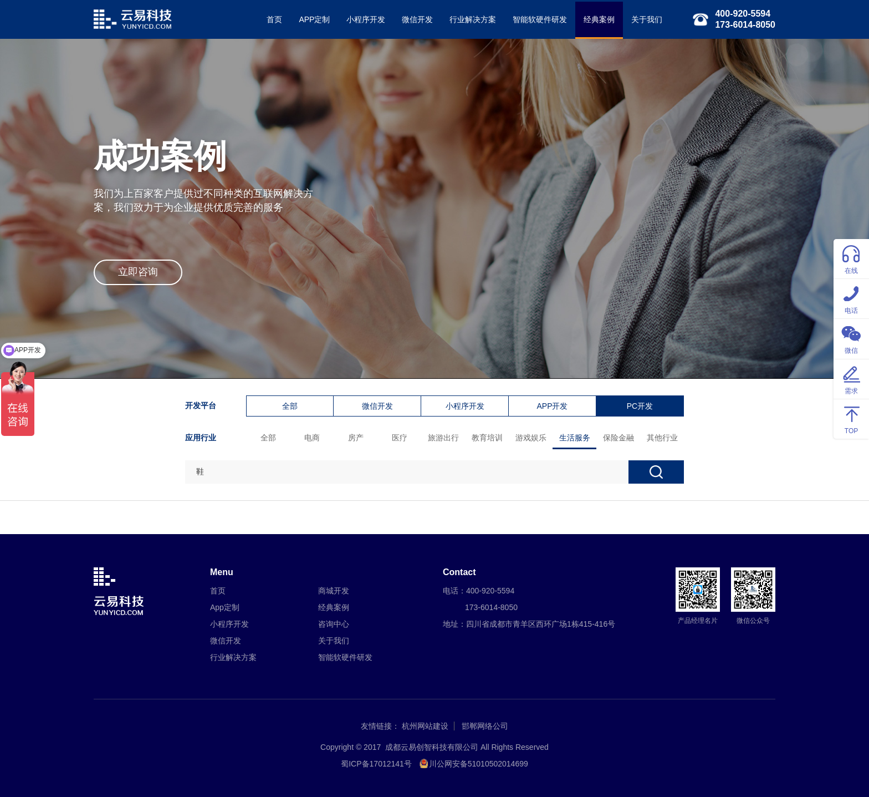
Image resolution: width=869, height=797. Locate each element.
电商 (312, 437)
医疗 (399, 437)
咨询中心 (333, 624)
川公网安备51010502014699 (478, 763)
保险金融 (618, 437)
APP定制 (314, 19)
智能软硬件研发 (540, 19)
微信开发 (417, 19)
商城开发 (333, 590)
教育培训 (487, 437)
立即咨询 (138, 271)
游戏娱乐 (530, 437)
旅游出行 (443, 437)
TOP (851, 418)
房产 (356, 437)
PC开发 (640, 406)
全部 (290, 406)
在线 (851, 258)
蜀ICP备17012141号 (376, 763)
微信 (851, 338)
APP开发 (552, 406)
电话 (851, 298)
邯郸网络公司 (485, 726)
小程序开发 (365, 19)
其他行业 (662, 437)
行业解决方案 (472, 19)
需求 (851, 378)
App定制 (224, 607)
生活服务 (574, 437)
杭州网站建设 (425, 726)
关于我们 (646, 19)
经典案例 (599, 19)
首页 (274, 19)
